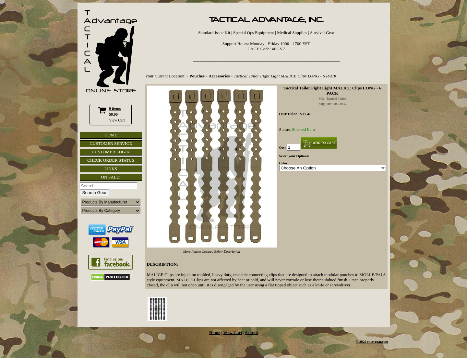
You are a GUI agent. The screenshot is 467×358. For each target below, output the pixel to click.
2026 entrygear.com (373, 341)
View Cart (117, 120)
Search (251, 332)
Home (214, 332)
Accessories (219, 76)
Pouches (197, 76)
